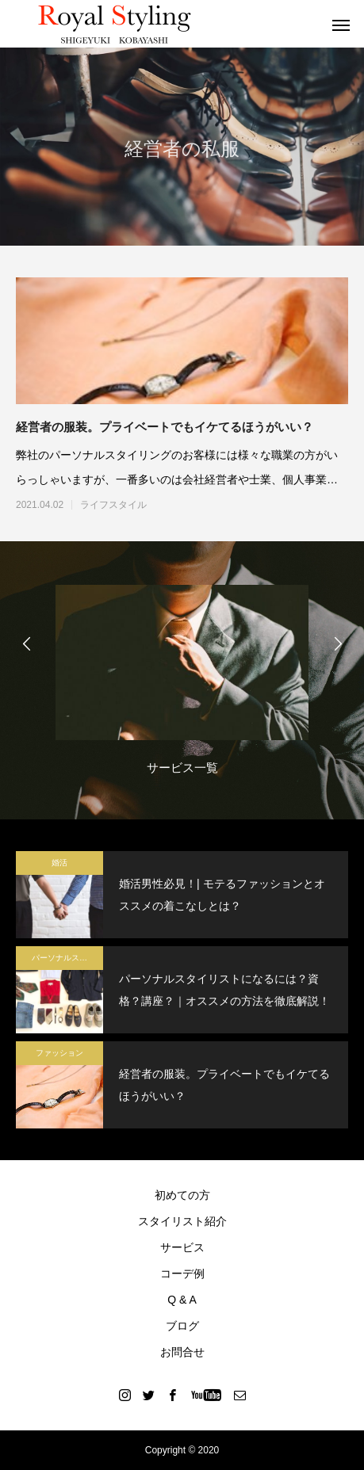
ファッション (59, 1052)
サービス (182, 1247)
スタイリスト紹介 (182, 1221)
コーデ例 (182, 1273)
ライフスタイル (113, 505)
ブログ (182, 1325)
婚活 (59, 862)
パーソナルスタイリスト (67, 957)
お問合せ (182, 1352)
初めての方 (182, 1195)
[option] (182, 684)
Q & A (182, 1299)
